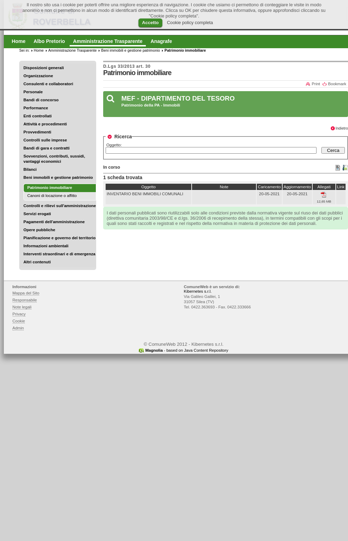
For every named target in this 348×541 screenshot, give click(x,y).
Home (39, 50)
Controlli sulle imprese (45, 140)
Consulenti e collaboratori (48, 84)
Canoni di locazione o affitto (52, 195)
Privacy (19, 314)
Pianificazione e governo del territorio (59, 238)
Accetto (150, 22)
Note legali (22, 307)
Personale (33, 92)
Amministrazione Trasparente (72, 50)
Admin (18, 328)
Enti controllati (37, 116)
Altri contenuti (37, 262)
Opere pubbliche (39, 230)
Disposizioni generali (43, 68)
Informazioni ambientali (46, 246)
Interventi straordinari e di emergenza (59, 254)
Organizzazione (38, 76)
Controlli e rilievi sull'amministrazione (59, 206)
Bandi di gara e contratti (46, 148)
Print (316, 84)
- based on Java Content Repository (186, 350)
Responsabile (25, 300)
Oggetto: (114, 145)
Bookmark (337, 84)
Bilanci (30, 169)
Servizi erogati (37, 214)
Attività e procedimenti (45, 124)
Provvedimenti (37, 132)
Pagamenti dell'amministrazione (54, 222)
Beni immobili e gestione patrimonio (58, 177)
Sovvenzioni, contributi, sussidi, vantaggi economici (54, 158)
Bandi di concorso (41, 100)
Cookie (19, 321)
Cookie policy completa (190, 22)
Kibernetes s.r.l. (198, 291)
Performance (35, 108)
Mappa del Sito (26, 293)
